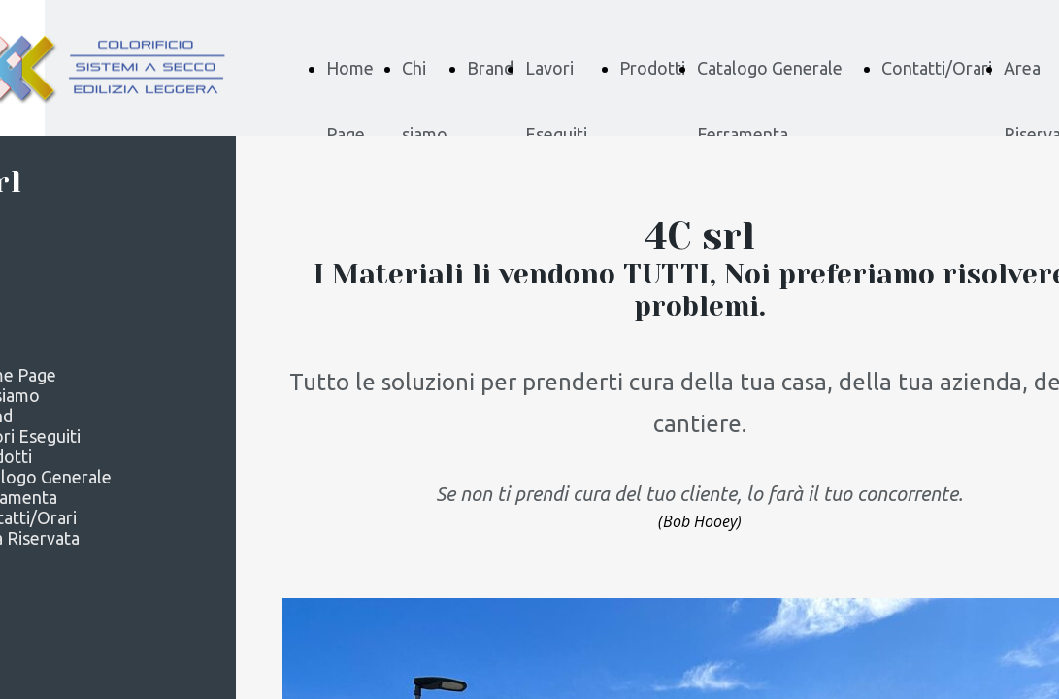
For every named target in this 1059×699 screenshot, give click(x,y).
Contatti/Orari (936, 68)
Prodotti (652, 68)
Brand (490, 68)
